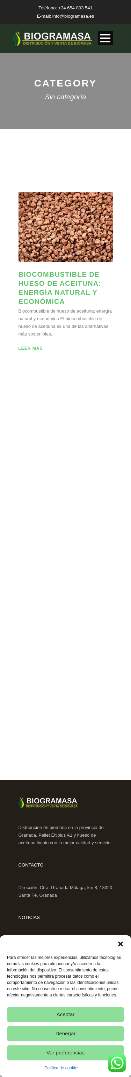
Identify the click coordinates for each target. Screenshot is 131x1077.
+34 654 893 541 (75, 7)
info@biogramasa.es (73, 16)
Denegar (66, 1033)
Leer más (31, 348)
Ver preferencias (65, 1052)
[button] (120, 944)
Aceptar (66, 1014)
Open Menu (105, 38)
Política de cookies (61, 1068)
